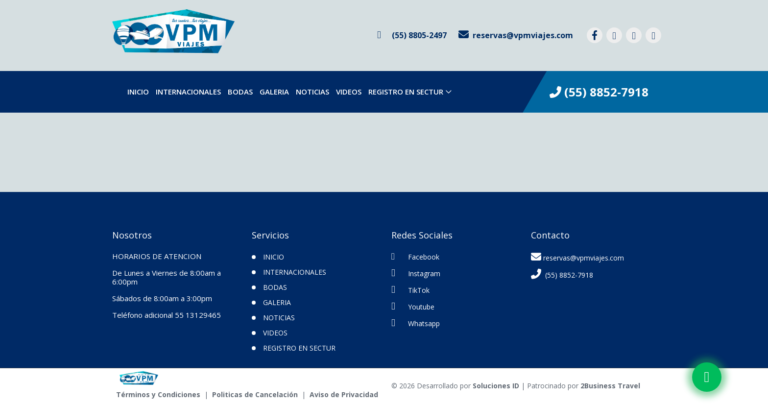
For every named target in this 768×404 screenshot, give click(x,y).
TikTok (410, 290)
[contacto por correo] (515, 35)
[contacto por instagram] (614, 35)
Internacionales (188, 91)
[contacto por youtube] (653, 35)
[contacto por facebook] (594, 35)
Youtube (412, 306)
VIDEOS (348, 91)
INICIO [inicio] (138, 91)
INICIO (273, 256)
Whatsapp (415, 323)
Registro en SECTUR (405, 91)
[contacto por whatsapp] (412, 35)
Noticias (312, 91)
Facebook (415, 256)
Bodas (240, 91)
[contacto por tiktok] (634, 35)
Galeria (274, 91)
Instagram (415, 273)
